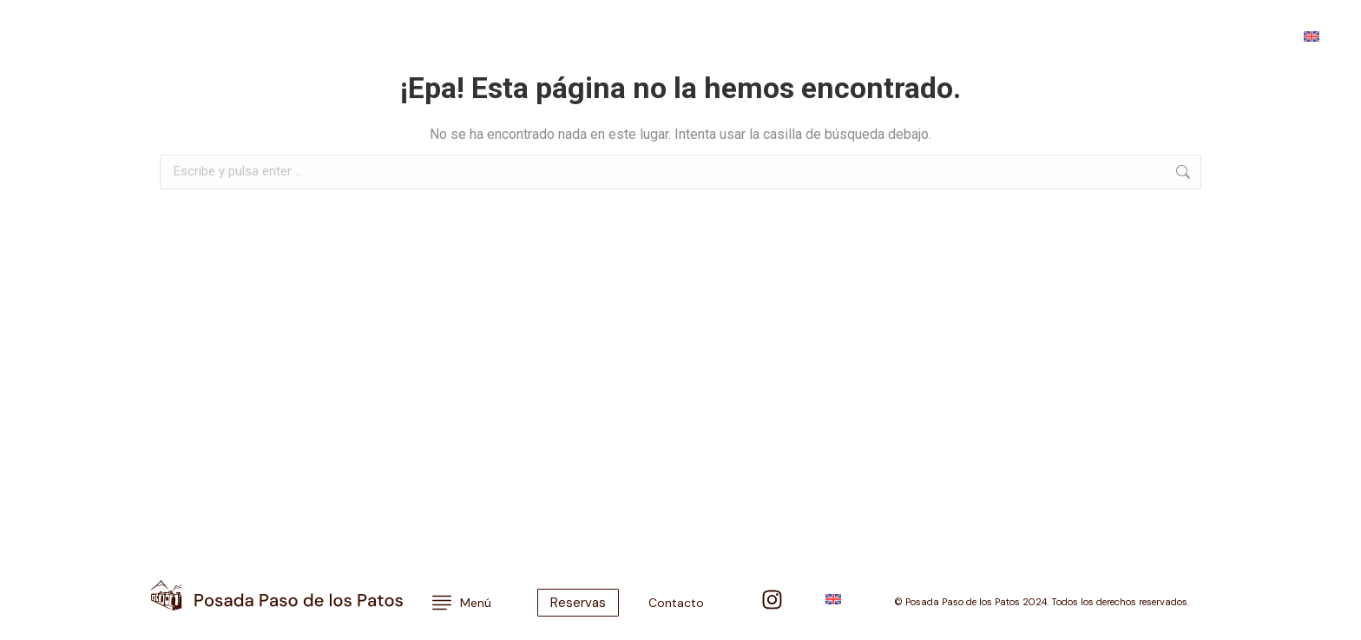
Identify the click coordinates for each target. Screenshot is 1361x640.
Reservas (1152, 35)
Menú (59, 35)
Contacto (1073, 35)
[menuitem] (1311, 36)
